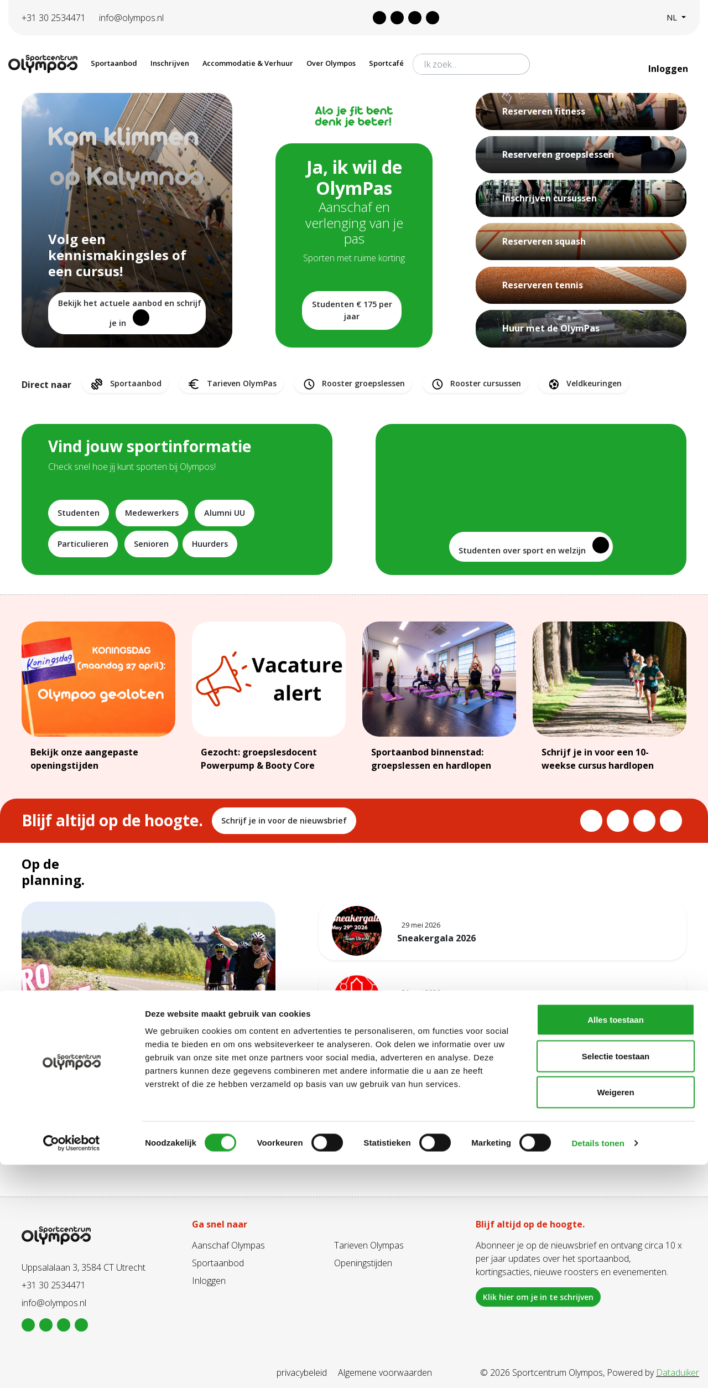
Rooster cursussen (475, 384)
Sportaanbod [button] (114, 63)
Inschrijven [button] (169, 63)
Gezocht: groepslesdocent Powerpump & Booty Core (259, 758)
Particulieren (83, 543)
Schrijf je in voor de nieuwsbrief (284, 820)
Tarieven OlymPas (231, 384)
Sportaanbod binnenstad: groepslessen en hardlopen (431, 758)
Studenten (79, 512)
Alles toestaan (615, 1242)
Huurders (210, 543)
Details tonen (597, 1366)
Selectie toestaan (616, 1279)
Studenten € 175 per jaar (352, 310)
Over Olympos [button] (331, 63)
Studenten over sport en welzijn (534, 546)
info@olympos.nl (131, 18)
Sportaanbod (125, 384)
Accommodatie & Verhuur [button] (247, 63)
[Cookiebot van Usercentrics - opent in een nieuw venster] (71, 1366)
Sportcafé (386, 63)
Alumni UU (224, 512)
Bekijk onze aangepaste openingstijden (84, 758)
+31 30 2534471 (54, 18)
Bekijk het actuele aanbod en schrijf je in (129, 313)
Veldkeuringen (583, 384)
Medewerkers (152, 512)
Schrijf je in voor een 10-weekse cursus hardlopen (598, 758)
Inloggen (669, 69)
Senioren (151, 543)
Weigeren (615, 1315)
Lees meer (52, 1141)
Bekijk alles (502, 1117)
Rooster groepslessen (353, 384)
